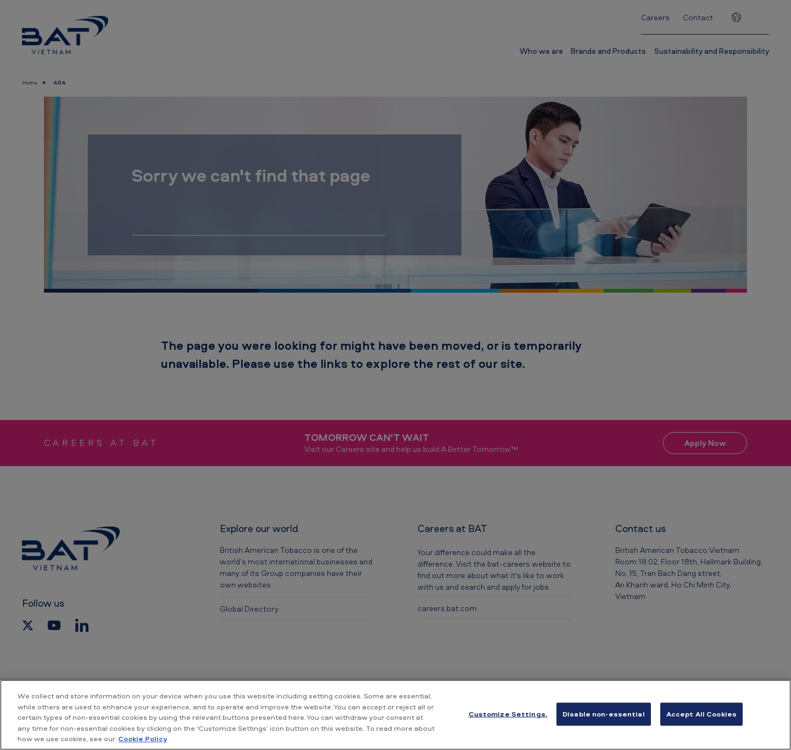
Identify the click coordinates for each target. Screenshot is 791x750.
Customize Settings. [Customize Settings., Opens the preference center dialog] (508, 714)
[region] (395, 715)
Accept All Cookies (701, 714)
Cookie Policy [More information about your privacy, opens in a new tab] (142, 738)
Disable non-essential (603, 714)
